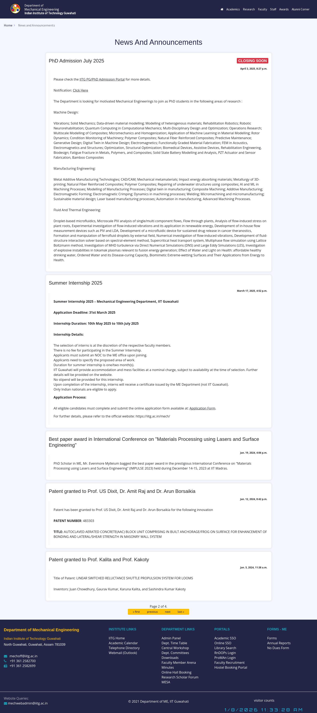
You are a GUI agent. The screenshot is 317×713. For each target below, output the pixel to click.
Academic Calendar (123, 643)
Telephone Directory (124, 648)
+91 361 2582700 (20, 661)
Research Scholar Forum (179, 677)
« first (136, 612)
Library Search (225, 648)
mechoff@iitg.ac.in (20, 656)
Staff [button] (273, 9)
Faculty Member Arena (178, 662)
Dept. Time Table (174, 643)
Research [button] (249, 9)
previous (152, 612)
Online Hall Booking (176, 672)
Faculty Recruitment (229, 662)
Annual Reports (279, 643)
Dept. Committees (175, 653)
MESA (165, 682)
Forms (272, 638)
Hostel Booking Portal (230, 667)
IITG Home (117, 638)
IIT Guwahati (179, 701)
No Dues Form (278, 648)
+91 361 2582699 (19, 666)
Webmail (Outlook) (123, 653)
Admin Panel (171, 638)
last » (181, 612)
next (167, 612)
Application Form (202, 408)
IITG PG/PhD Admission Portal (102, 79)
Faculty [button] (262, 9)
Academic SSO (225, 638)
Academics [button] (233, 9)
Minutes (167, 667)
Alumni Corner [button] (300, 9)
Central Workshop (175, 648)
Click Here (80, 90)
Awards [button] (284, 9)
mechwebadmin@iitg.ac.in (26, 703)
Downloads (169, 657)
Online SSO (222, 643)
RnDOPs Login (225, 653)
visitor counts (264, 700)
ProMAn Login (225, 657)
